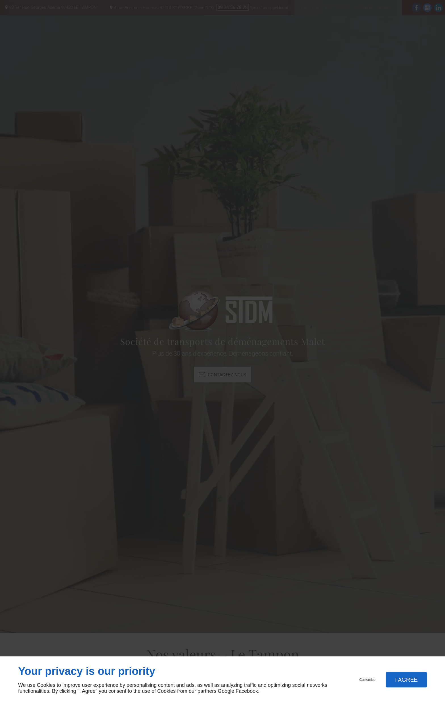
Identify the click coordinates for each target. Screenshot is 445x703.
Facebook (247, 691)
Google (226, 691)
